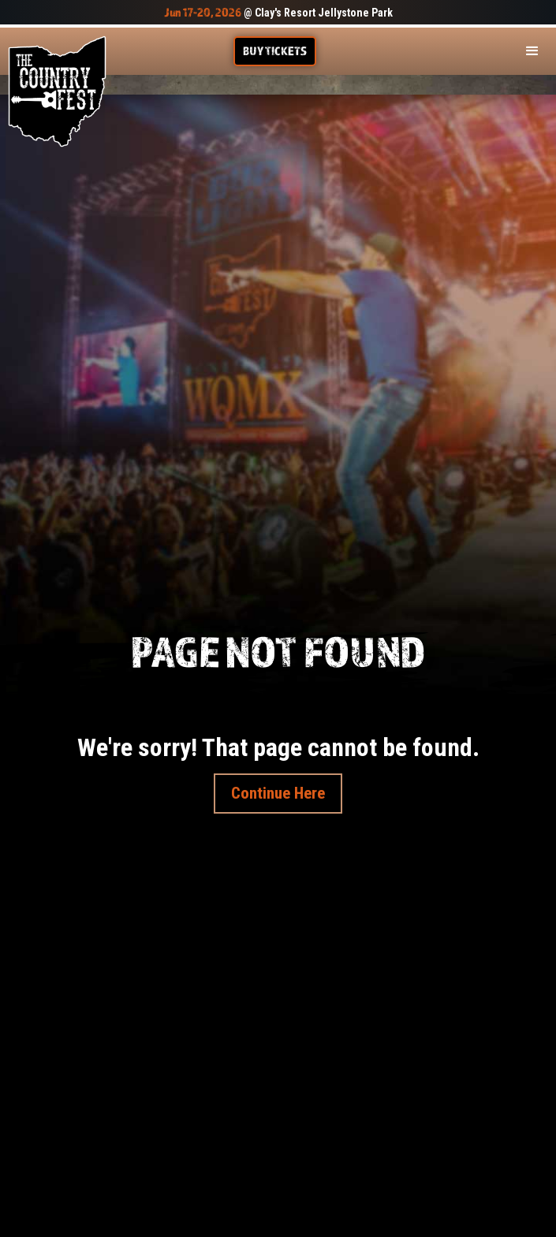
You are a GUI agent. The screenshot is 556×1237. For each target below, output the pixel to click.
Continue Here (278, 793)
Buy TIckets (275, 50)
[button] (532, 51)
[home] (57, 91)
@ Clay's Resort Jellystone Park (278, 12)
